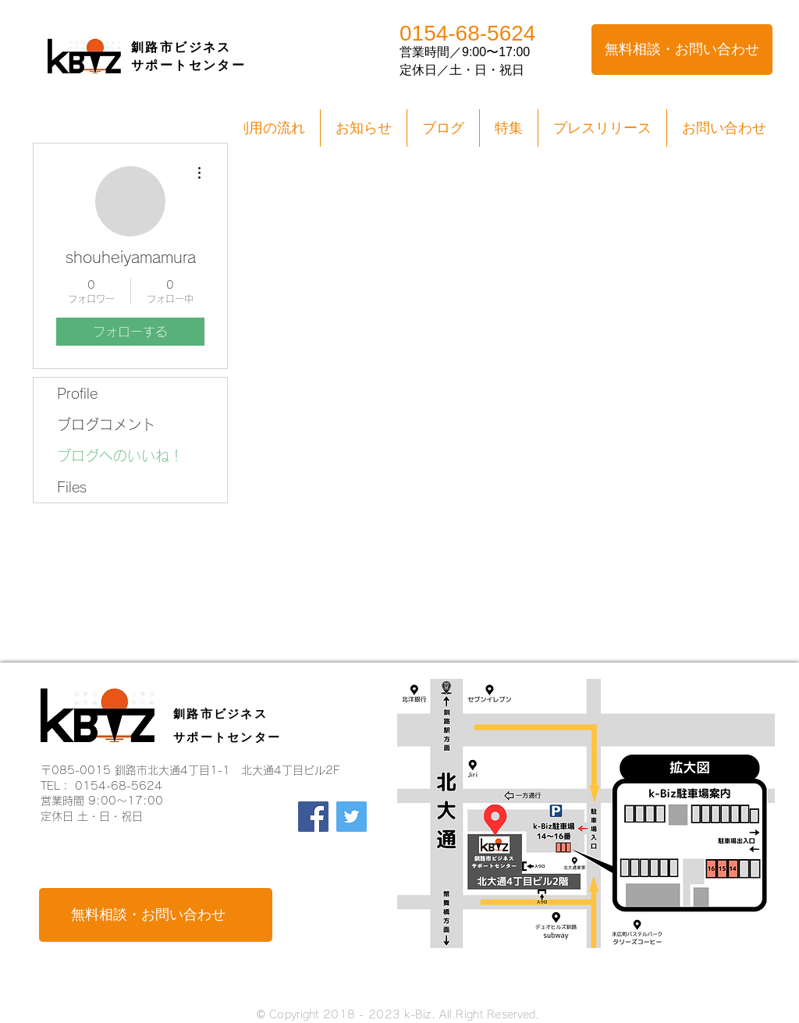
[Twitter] (351, 816)
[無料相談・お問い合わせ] (681, 49)
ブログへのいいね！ (120, 456)
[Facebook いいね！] (338, 905)
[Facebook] (313, 816)
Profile (77, 393)
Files (72, 487)
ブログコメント (106, 424)
